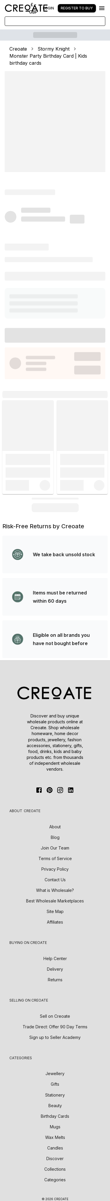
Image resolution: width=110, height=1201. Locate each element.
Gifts (55, 1084)
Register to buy (77, 8)
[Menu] (102, 8)
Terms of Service (55, 858)
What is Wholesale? (55, 890)
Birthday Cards (55, 1116)
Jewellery (55, 1073)
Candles (55, 1147)
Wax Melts (55, 1137)
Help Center (55, 958)
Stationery (55, 1094)
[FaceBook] (39, 790)
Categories (55, 1179)
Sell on (55, 1016)
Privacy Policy (55, 869)
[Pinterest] (50, 790)
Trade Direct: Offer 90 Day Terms (55, 1026)
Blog (55, 837)
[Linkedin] (71, 790)
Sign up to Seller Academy (55, 1037)
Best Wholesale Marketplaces (55, 900)
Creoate (18, 49)
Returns (55, 979)
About (55, 826)
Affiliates (55, 922)
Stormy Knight (54, 49)
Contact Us (55, 879)
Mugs (55, 1126)
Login (48, 8)
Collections (55, 1169)
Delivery (55, 969)
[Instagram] (60, 790)
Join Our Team (55, 847)
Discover (55, 1158)
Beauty (55, 1105)
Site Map (55, 911)
